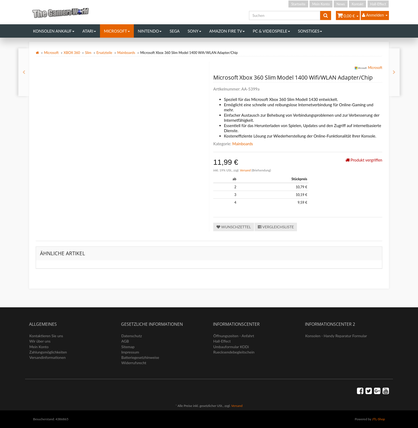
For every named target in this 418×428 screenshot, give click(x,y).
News (340, 4)
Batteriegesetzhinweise (140, 357)
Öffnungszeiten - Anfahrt (233, 335)
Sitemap (128, 346)
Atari (89, 31)
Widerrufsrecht (133, 362)
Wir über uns (39, 341)
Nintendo (150, 31)
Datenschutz (131, 335)
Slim (88, 52)
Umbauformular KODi (231, 346)
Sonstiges (310, 31)
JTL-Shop (378, 419)
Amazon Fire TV (227, 31)
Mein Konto (321, 4)
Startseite (298, 4)
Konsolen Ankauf (53, 31)
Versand (246, 170)
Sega (175, 31)
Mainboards (126, 52)
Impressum (130, 352)
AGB (125, 341)
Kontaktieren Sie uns (46, 335)
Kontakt (357, 4)
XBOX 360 (72, 52)
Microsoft (117, 31)
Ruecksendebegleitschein (234, 352)
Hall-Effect (378, 4)
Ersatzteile (104, 52)
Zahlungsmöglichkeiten (48, 352)
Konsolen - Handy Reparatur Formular (336, 335)
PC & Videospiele (271, 31)
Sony (194, 31)
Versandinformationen (47, 357)
